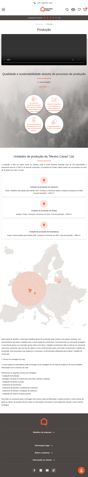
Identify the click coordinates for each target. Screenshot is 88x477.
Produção (49, 24)
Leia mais (43, 87)
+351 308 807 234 (44, 3)
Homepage (39, 24)
